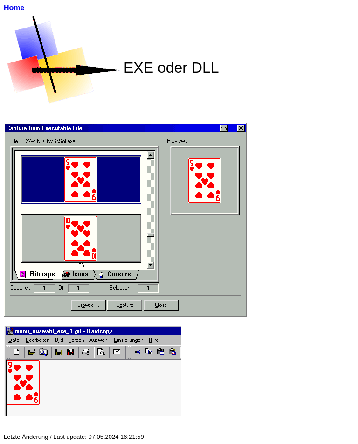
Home (14, 8)
